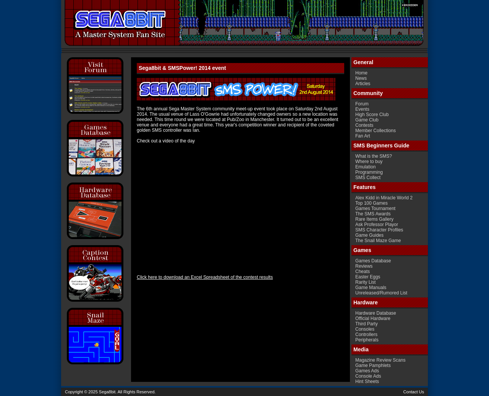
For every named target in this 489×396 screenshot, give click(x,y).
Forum (362, 104)
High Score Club (372, 114)
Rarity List (365, 282)
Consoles (364, 329)
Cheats (362, 271)
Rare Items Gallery (374, 219)
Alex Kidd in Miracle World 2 (384, 197)
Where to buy (368, 161)
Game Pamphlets (373, 365)
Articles (362, 83)
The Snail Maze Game (378, 240)
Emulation (365, 167)
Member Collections (375, 130)
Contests (364, 125)
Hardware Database (375, 313)
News (361, 78)
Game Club (367, 120)
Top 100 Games (371, 203)
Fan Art (362, 136)
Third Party (366, 323)
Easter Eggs (367, 277)
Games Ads (367, 370)
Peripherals (367, 340)
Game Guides (369, 235)
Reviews (363, 266)
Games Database (373, 260)
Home (361, 73)
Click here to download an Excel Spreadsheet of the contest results (205, 277)
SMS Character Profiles (379, 230)
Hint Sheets (367, 381)
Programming (369, 172)
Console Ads (368, 376)
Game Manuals (370, 287)
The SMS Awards (372, 214)
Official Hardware (372, 318)
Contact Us (413, 392)
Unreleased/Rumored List (381, 293)
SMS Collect (368, 177)
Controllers (366, 334)
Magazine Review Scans (380, 360)
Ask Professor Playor (376, 224)
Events (362, 109)
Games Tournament (375, 208)
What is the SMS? (373, 156)
